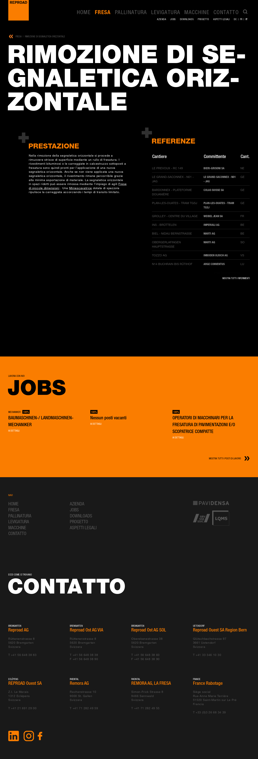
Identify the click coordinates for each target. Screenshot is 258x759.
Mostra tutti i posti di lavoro (225, 458)
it (247, 19)
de (235, 19)
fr (241, 19)
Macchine (196, 12)
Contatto (226, 12)
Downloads (187, 19)
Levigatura (165, 12)
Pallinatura (131, 12)
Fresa (103, 12)
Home (84, 12)
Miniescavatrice (80, 188)
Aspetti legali (221, 19)
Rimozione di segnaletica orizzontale (45, 36)
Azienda (161, 19)
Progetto (203, 19)
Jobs (173, 19)
